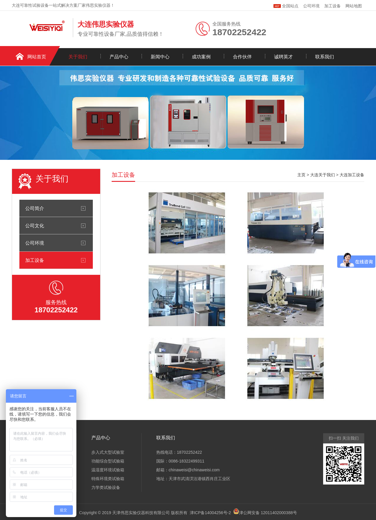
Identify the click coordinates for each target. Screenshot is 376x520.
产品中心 (119, 56)
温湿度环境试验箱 (107, 470)
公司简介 (34, 208)
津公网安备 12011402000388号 (268, 512)
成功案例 (201, 56)
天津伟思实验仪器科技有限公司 (141, 512)
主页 (301, 174)
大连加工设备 (352, 174)
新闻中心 (160, 56)
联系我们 (324, 56)
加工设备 (332, 6)
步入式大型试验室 (107, 452)
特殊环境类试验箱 (107, 478)
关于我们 (77, 56)
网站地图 (353, 6)
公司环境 (311, 6)
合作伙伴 (242, 56)
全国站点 (285, 5)
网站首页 (36, 56)
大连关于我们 (322, 174)
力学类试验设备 (105, 487)
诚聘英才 (283, 56)
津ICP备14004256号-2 (210, 512)
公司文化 (34, 225)
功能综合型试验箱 (107, 461)
